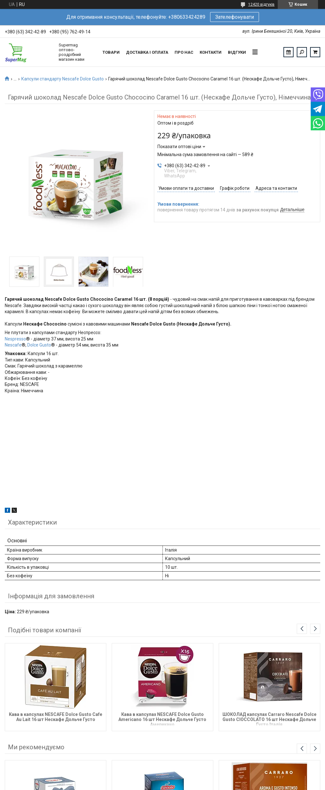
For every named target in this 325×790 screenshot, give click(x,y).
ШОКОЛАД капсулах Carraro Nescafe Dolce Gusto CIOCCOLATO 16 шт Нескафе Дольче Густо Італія (269, 719)
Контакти (211, 52)
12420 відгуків (261, 4)
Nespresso (15, 338)
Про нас (184, 52)
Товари (111, 52)
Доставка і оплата (147, 52)
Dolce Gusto (39, 344)
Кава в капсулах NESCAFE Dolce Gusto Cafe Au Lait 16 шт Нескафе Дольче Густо (55, 717)
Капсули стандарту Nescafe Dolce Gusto (62, 78)
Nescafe (13, 344)
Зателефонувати (234, 17)
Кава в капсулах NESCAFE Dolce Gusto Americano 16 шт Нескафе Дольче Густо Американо (162, 719)
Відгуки (237, 52)
